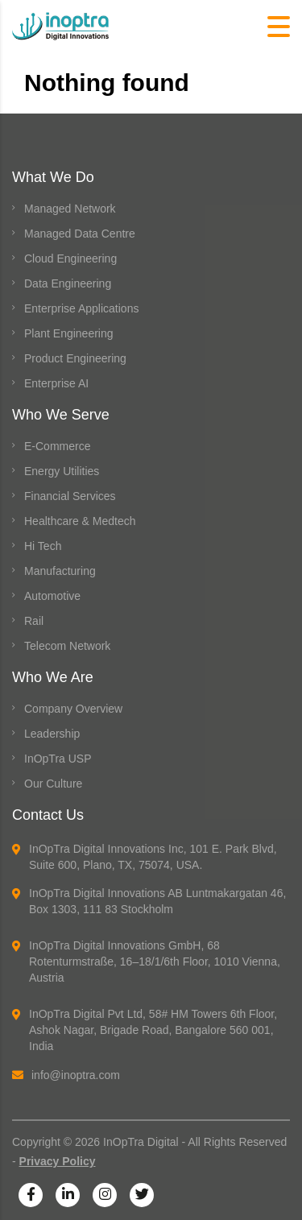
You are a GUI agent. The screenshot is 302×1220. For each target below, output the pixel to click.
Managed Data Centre (79, 233)
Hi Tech (42, 546)
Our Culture (53, 783)
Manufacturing (60, 571)
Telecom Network (67, 645)
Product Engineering (75, 358)
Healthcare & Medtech (80, 521)
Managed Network (70, 208)
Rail (33, 620)
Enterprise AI (56, 383)
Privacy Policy (57, 1161)
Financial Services (70, 496)
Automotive (52, 595)
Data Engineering (67, 283)
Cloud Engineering (70, 258)
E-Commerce (57, 446)
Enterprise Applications (81, 308)
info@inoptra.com (66, 1075)
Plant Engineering (69, 333)
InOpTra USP (58, 758)
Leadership (52, 733)
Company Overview (73, 708)
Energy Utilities (61, 471)
